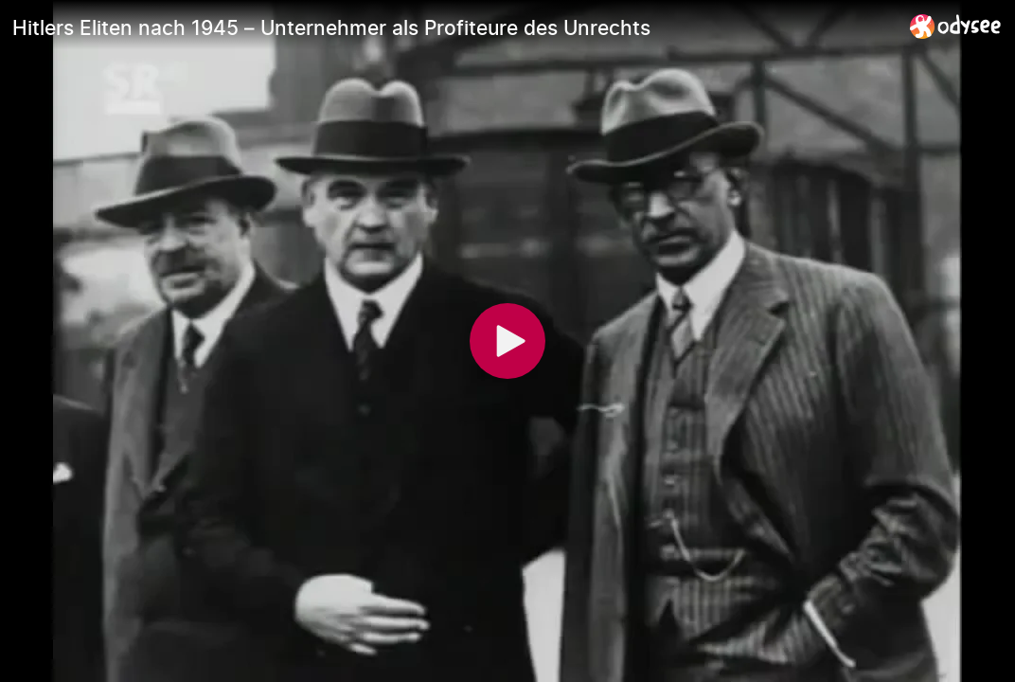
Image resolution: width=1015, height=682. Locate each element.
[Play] (507, 341)
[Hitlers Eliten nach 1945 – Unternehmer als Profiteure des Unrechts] (453, 27)
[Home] (955, 26)
